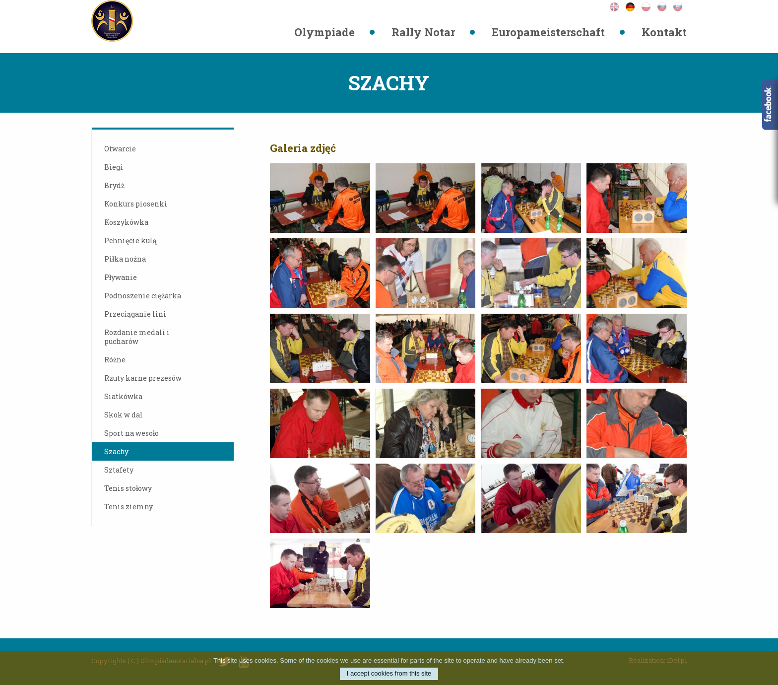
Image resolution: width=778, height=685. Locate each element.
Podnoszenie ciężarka (142, 295)
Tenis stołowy (128, 488)
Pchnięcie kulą (130, 240)
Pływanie (120, 277)
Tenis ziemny (128, 506)
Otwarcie (120, 148)
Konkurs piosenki (135, 203)
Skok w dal (123, 414)
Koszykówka (126, 222)
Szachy (116, 451)
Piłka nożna (125, 259)
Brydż (114, 185)
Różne (115, 359)
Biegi (113, 167)
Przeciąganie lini (135, 314)
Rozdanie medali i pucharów (137, 337)
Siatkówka (123, 396)
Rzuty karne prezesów (143, 378)
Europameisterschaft (548, 32)
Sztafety (118, 470)
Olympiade (324, 32)
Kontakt (664, 32)
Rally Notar (423, 32)
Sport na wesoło (131, 433)
